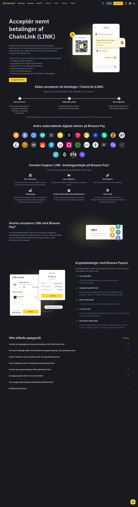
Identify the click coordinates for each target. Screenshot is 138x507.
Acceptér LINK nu (18, 80)
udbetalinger (110, 269)
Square (65, 3)
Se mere (126, 338)
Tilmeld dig (118, 3)
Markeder (30, 3)
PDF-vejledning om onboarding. (101, 117)
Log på (109, 3)
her (19, 111)
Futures (48, 3)
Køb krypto (21, 3)
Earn (57, 3)
